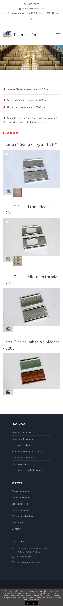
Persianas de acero (21, 432)
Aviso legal (17, 522)
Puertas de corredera (23, 457)
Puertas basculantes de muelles (28, 451)
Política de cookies (21, 509)
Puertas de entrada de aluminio (28, 470)
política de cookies (32, 597)
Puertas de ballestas (22, 445)
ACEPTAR (31, 603)
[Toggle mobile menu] (58, 34)
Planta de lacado (20, 491)
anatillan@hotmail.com (28, 562)
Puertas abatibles (21, 463)
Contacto (17, 528)
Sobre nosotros (20, 503)
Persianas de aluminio (23, 438)
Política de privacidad (23, 516)
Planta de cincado (21, 497)
